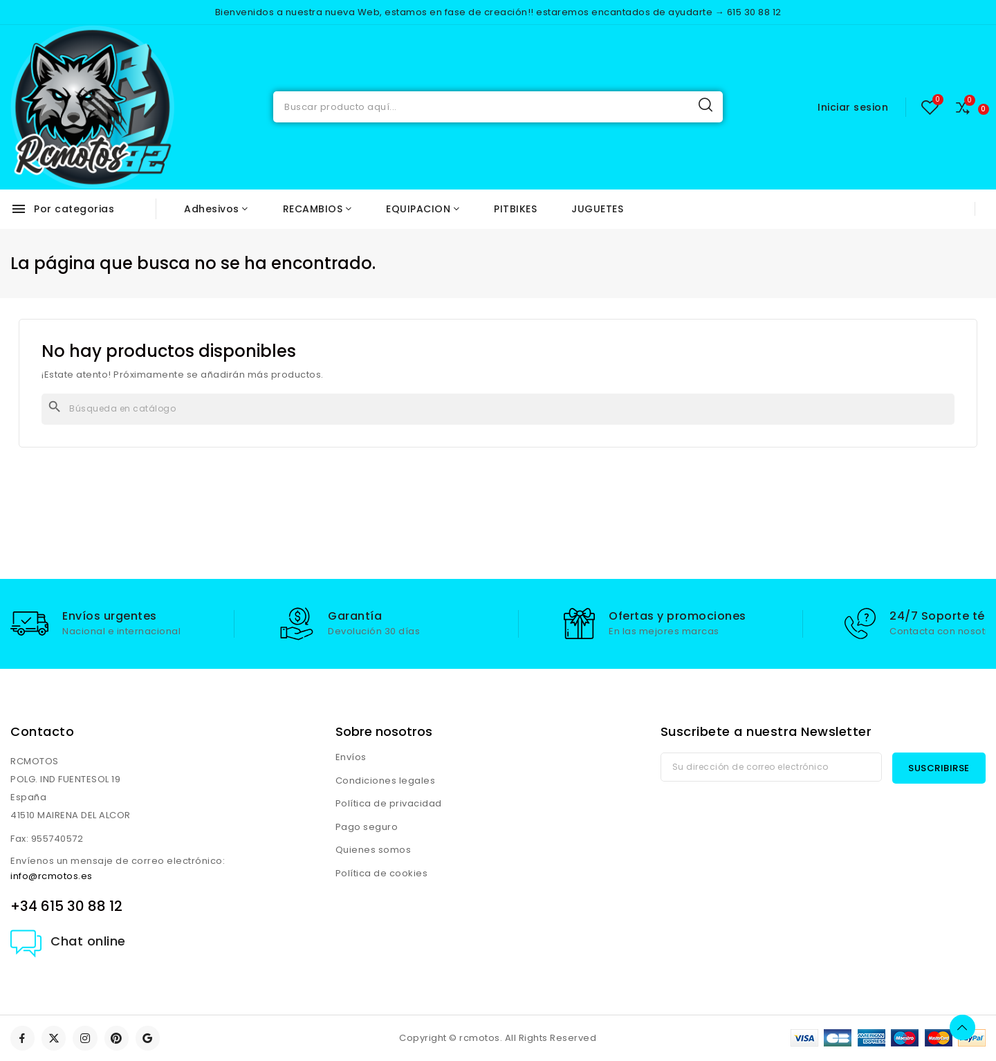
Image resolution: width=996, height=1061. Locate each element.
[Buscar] (498, 409)
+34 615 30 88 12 (66, 906)
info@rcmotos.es (51, 876)
